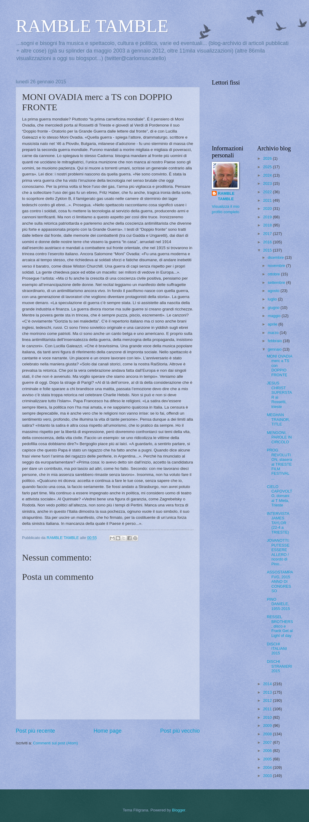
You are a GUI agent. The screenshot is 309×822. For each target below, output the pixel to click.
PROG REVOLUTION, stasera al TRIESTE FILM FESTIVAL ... (279, 464)
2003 (268, 775)
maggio (275, 315)
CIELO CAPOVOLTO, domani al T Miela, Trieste (279, 496)
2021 (268, 200)
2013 (268, 692)
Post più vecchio (180, 731)
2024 (268, 175)
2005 (268, 759)
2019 (268, 217)
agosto (274, 290)
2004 (268, 767)
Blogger (178, 810)
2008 (268, 734)
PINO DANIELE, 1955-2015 (278, 604)
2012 (268, 700)
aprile (273, 324)
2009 (268, 725)
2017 (268, 233)
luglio (273, 299)
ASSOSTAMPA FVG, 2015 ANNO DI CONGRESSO (280, 581)
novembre (277, 265)
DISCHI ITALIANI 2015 (277, 649)
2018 (268, 225)
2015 (268, 250)
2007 (268, 742)
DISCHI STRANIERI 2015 (279, 666)
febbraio (275, 341)
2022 (268, 192)
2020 (268, 208)
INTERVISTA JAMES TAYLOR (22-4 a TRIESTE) (278, 523)
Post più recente (35, 731)
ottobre (274, 274)
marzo (273, 332)
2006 (268, 750)
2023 (268, 183)
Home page (108, 731)
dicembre (276, 257)
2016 (268, 242)
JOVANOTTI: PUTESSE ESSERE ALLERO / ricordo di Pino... (278, 552)
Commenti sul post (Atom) (55, 743)
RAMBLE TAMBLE (92, 26)
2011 (268, 709)
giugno (274, 307)
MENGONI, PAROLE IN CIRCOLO (279, 437)
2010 (268, 717)
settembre (277, 282)
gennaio (275, 349)
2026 (268, 158)
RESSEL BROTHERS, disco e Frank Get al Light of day (280, 626)
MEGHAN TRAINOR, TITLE (278, 419)
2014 (268, 684)
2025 (268, 167)
